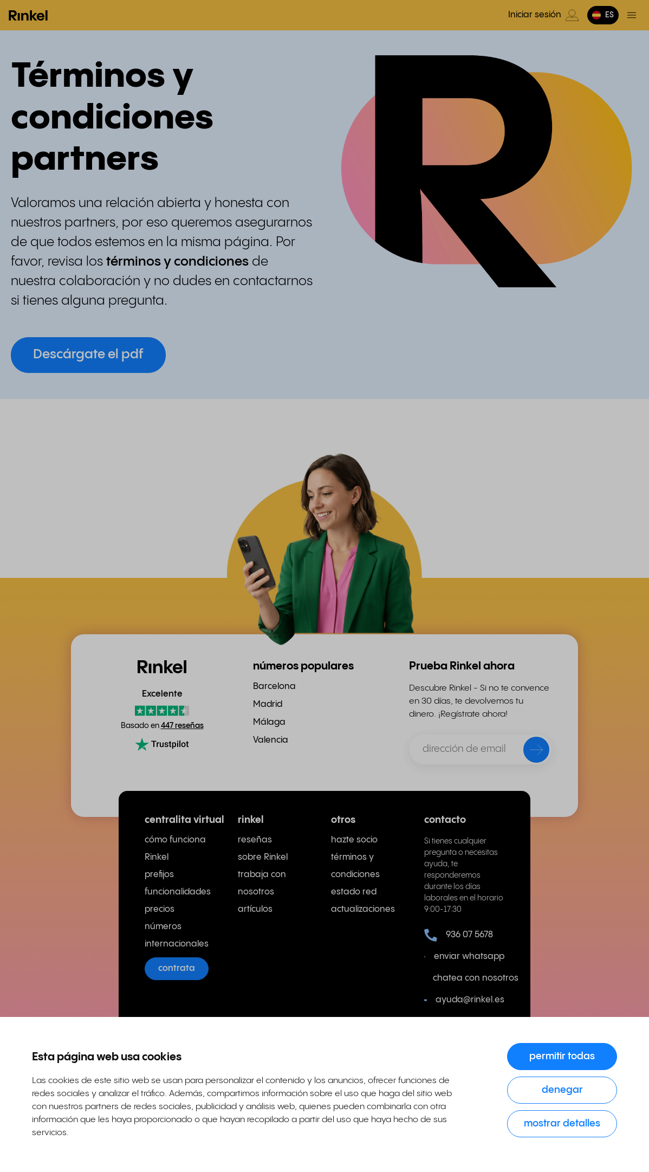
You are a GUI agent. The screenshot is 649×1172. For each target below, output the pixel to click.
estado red (354, 892)
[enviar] (529, 752)
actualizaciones (363, 909)
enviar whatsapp (464, 956)
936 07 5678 (458, 935)
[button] (603, 15)
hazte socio (354, 840)
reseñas (255, 840)
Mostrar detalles (562, 1123)
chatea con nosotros (468, 978)
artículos (255, 909)
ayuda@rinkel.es (464, 1000)
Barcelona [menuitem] (274, 686)
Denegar (562, 1090)
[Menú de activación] (632, 15)
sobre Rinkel (263, 857)
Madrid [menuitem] (267, 704)
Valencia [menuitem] (270, 740)
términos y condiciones (355, 866)
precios (159, 909)
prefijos (159, 874)
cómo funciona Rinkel (175, 848)
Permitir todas (562, 1056)
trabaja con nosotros (262, 883)
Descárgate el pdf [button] (88, 355)
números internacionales (177, 935)
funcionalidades (178, 892)
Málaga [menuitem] (269, 722)
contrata (176, 968)
